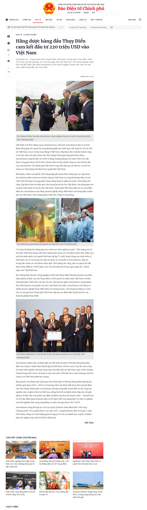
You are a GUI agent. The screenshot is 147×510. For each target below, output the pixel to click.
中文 (93, 12)
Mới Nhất (132, 20)
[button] (59, 27)
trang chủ (12, 19)
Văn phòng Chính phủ (98, 27)
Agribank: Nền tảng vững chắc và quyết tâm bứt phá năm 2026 (87, 462)
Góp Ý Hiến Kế (96, 20)
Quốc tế (82, 20)
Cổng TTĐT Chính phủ (77, 27)
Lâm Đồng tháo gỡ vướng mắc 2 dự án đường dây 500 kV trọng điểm (54, 462)
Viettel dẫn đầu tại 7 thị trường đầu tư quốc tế (53, 493)
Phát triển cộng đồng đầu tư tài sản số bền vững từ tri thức (20, 493)
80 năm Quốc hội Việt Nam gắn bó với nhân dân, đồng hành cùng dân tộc (33, 27)
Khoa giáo (70, 20)
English (86, 12)
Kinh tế (38, 20)
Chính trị (27, 20)
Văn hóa (48, 20)
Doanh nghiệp (30, 35)
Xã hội (59, 20)
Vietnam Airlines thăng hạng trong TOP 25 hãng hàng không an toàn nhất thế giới (87, 494)
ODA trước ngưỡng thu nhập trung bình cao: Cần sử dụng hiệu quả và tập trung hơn (20, 464)
